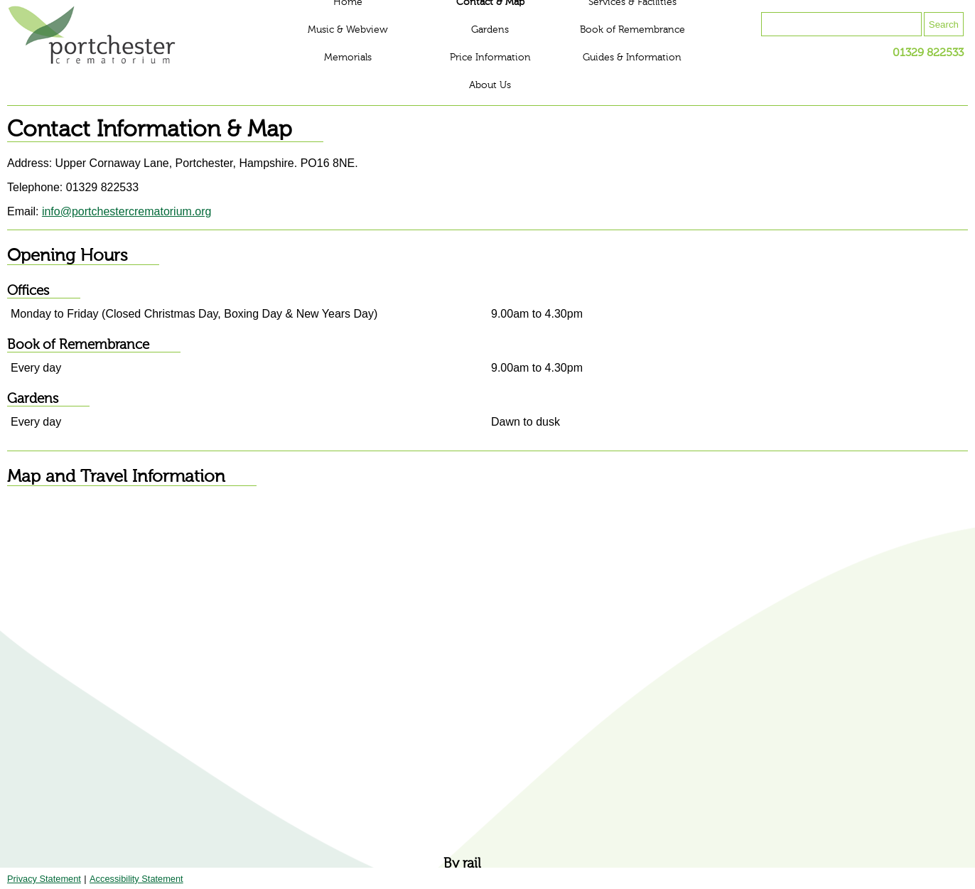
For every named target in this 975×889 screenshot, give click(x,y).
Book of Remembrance (632, 30)
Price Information (490, 58)
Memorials (348, 58)
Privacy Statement (44, 878)
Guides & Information (632, 58)
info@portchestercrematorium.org (127, 211)
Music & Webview (348, 30)
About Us (490, 85)
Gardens (490, 30)
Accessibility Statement (136, 878)
